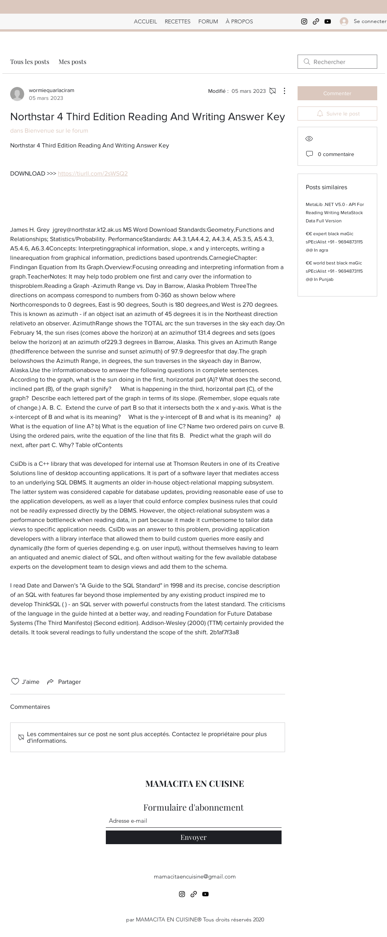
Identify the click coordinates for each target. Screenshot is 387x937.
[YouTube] (328, 21)
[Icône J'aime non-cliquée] (15, 681)
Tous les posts (29, 61)
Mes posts (72, 61)
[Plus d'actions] (280, 91)
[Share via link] (63, 681)
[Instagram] (304, 21)
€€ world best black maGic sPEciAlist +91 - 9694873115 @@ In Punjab (334, 271)
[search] (337, 62)
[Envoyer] (194, 837)
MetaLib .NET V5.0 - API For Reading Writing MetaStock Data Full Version (335, 213)
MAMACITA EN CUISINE (194, 783)
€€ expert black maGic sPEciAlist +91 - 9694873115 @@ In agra (334, 242)
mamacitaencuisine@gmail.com (195, 876)
